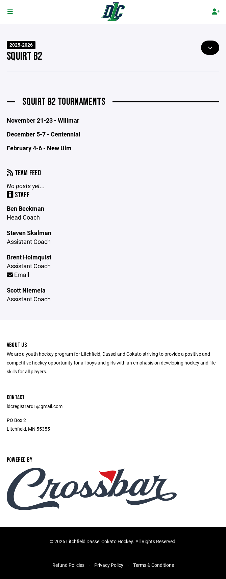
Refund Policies (68, 565)
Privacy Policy (108, 565)
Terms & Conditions (153, 565)
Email (18, 275)
